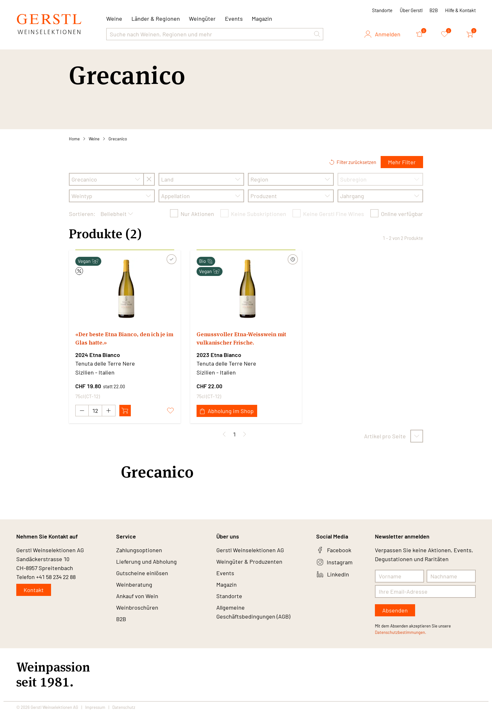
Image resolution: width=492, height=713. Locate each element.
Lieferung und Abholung (146, 561)
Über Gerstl (411, 10)
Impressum (95, 707)
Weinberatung (134, 584)
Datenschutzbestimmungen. (400, 632)
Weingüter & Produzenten (249, 561)
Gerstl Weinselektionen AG (250, 549)
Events (234, 18)
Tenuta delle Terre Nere (105, 363)
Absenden (395, 610)
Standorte (382, 10)
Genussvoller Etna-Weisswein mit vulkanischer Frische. (241, 338)
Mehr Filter (402, 162)
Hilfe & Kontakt (460, 10)
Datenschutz (123, 707)
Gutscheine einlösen (142, 572)
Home (74, 138)
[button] (317, 34)
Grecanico (117, 138)
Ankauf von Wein (137, 595)
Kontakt (34, 589)
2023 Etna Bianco (219, 354)
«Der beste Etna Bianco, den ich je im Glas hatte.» (124, 338)
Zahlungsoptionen (139, 549)
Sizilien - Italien (95, 372)
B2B (433, 10)
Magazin (262, 18)
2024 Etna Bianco (97, 354)
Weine (94, 138)
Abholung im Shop (227, 410)
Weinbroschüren (137, 607)
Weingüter (202, 18)
